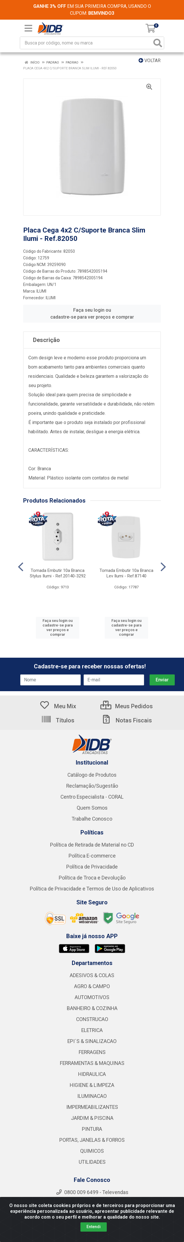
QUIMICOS (92, 1151)
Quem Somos (92, 808)
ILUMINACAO (92, 1096)
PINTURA (92, 1129)
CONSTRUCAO (92, 1019)
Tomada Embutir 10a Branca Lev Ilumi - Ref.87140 (126, 573)
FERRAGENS (92, 1052)
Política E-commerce (92, 856)
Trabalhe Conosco (92, 819)
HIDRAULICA (92, 1074)
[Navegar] (20, 567)
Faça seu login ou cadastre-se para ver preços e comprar (92, 313)
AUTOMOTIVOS (92, 997)
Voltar (150, 60)
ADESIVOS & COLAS (92, 975)
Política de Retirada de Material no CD (92, 845)
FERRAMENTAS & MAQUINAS (92, 1063)
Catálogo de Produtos (92, 775)
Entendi (94, 1226)
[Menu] (28, 28)
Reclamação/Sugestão (92, 786)
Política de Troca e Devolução (92, 878)
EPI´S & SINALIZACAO (92, 1041)
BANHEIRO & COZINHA (92, 1008)
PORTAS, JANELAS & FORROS (92, 1140)
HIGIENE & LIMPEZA (92, 1085)
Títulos (57, 720)
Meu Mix (57, 706)
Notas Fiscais (126, 720)
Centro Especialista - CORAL (92, 797)
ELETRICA (92, 1030)
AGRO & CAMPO (92, 986)
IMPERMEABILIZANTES (92, 1107)
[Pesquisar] (158, 43)
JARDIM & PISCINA (92, 1118)
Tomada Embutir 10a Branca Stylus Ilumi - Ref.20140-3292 (58, 573)
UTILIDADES (92, 1162)
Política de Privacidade (92, 867)
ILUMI (41, 291)
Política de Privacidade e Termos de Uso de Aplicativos (92, 889)
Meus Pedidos (126, 706)
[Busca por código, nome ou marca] (86, 43)
